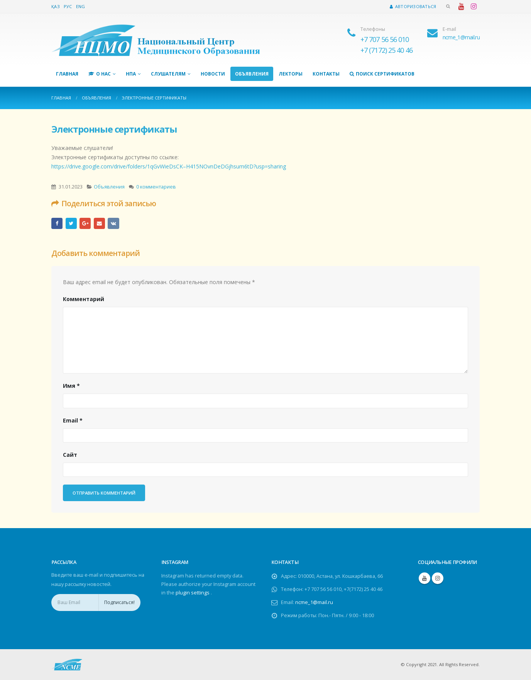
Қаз (55, 6)
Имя (71, 385)
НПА (131, 74)
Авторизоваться (413, 6)
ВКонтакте (113, 223)
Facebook (57, 223)
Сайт (70, 454)
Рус (68, 6)
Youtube (424, 578)
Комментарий (83, 299)
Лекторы (291, 74)
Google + (85, 223)
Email (99, 223)
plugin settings (193, 592)
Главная (67, 74)
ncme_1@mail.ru (314, 602)
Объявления (252, 74)
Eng (80, 6)
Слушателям (168, 74)
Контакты (326, 74)
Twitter (71, 223)
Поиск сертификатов (382, 74)
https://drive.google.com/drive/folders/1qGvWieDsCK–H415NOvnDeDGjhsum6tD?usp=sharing (168, 166)
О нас (99, 74)
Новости (213, 74)
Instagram (437, 578)
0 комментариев (156, 186)
